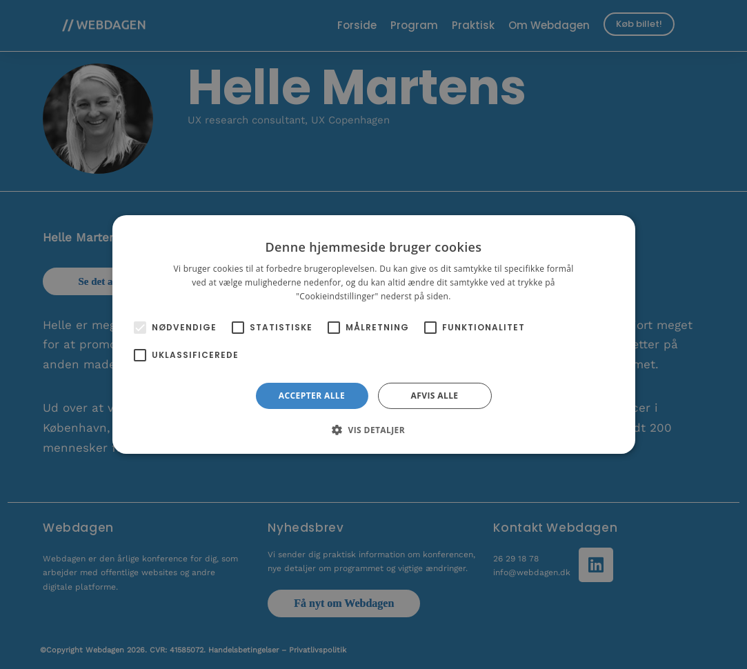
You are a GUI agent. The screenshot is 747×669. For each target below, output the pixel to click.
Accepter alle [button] (312, 395)
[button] (373, 430)
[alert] (373, 334)
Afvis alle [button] (435, 395)
